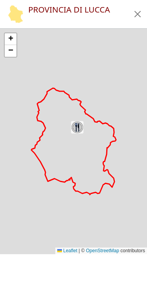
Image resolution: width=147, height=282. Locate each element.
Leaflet (67, 250)
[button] (137, 14)
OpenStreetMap (102, 250)
